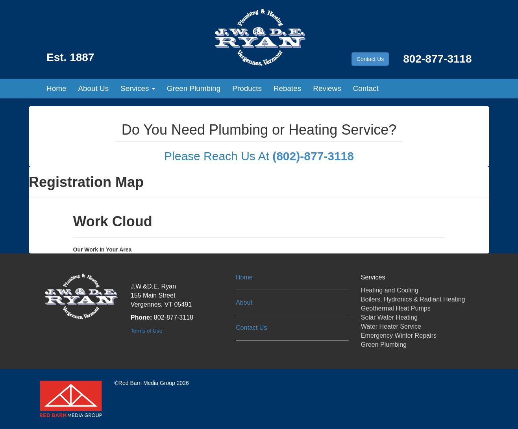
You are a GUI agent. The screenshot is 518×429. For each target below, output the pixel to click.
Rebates (287, 88)
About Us (93, 88)
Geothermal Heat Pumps (396, 308)
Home (56, 88)
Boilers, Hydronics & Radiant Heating (413, 299)
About (244, 302)
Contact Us (370, 59)
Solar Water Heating (389, 317)
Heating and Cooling (389, 290)
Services (137, 88)
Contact (366, 88)
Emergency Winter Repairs (399, 335)
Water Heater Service (391, 326)
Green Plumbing (194, 88)
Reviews (327, 88)
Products (247, 88)
